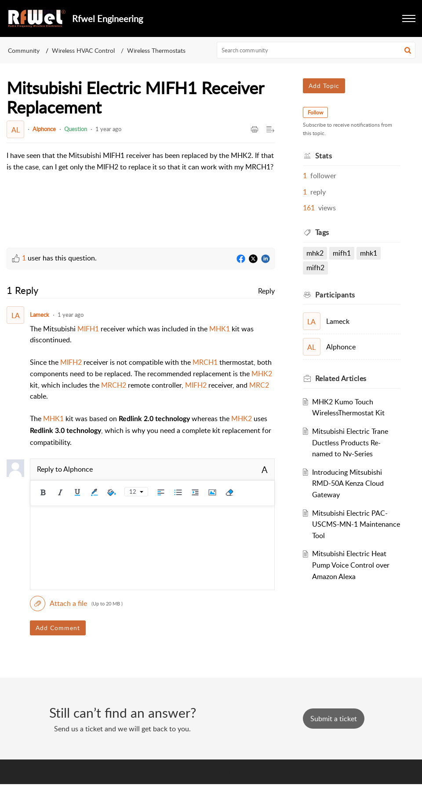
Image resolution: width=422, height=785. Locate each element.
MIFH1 (88, 329)
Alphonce (44, 129)
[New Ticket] (333, 718)
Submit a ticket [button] (333, 718)
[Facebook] (240, 259)
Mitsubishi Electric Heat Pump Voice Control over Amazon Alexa (350, 565)
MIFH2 (71, 362)
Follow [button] (315, 112)
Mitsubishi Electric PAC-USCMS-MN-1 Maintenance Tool (356, 524)
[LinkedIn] (265, 259)
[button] (408, 18)
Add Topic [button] (324, 85)
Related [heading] (341, 378)
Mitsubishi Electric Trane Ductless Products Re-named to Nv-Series (350, 442)
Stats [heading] (323, 156)
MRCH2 (113, 385)
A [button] (265, 469)
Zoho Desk (230, 771)
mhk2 (315, 253)
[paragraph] (141, 167)
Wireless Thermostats (156, 50)
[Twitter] (253, 259)
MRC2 (259, 385)
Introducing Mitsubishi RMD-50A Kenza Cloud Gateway (348, 483)
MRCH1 (205, 362)
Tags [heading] (322, 232)
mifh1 (342, 253)
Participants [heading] (335, 295)
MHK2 (261, 373)
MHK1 (219, 329)
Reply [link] (266, 291)
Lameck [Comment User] (39, 315)
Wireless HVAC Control (83, 50)
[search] (316, 50)
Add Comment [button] (58, 628)
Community (24, 50)
